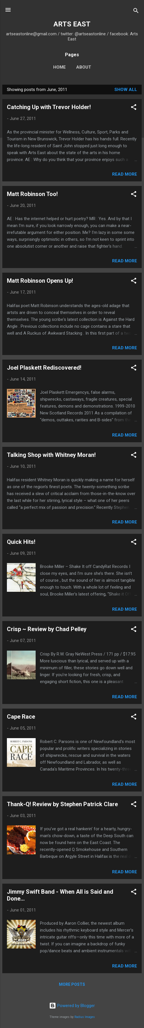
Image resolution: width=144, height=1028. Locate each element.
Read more (124, 174)
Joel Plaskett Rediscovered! (44, 367)
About (83, 67)
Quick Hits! (21, 541)
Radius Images (84, 1017)
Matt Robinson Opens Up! (40, 280)
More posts (72, 984)
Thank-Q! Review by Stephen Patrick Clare (62, 804)
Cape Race (21, 716)
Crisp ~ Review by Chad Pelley (47, 629)
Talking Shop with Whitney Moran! (51, 454)
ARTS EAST (72, 24)
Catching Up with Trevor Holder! (49, 107)
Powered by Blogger (72, 1005)
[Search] (136, 11)
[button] (133, 108)
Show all (125, 89)
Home (59, 67)
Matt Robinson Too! (32, 194)
